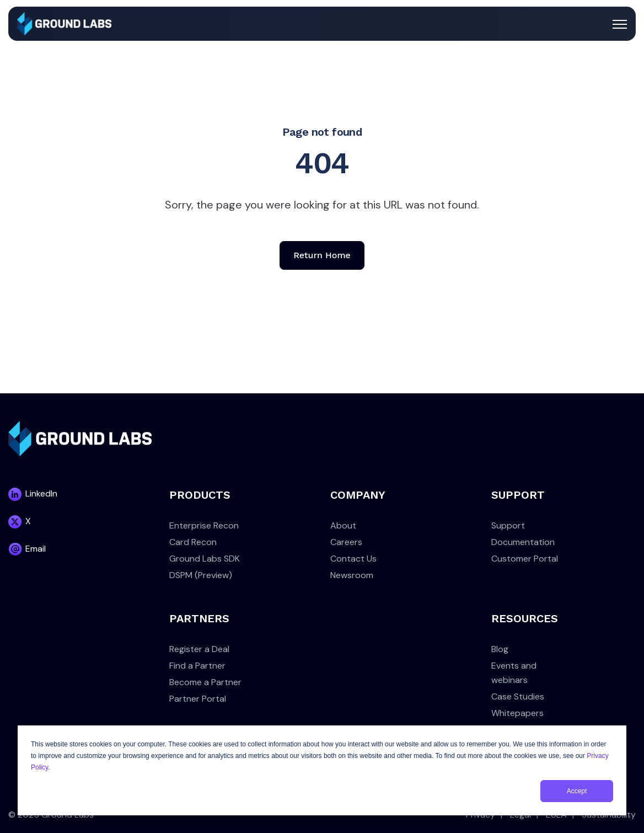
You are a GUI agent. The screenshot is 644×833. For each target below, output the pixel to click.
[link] (64, 23)
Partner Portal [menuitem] (197, 698)
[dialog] (322, 770)
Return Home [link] (322, 255)
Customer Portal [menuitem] (524, 558)
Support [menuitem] (508, 525)
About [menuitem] (343, 525)
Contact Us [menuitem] (353, 558)
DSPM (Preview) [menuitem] (200, 575)
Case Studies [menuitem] (517, 696)
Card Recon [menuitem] (193, 542)
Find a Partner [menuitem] (197, 665)
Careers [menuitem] (346, 542)
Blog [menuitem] (499, 649)
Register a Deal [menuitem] (199, 649)
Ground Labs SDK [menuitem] (204, 558)
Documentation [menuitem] (523, 542)
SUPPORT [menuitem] (518, 494)
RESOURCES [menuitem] (524, 618)
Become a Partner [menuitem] (205, 682)
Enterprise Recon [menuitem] (204, 525)
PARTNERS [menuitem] (199, 618)
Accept (577, 791)
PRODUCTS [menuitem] (199, 494)
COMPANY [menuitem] (357, 494)
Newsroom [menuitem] (351, 575)
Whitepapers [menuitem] (517, 713)
